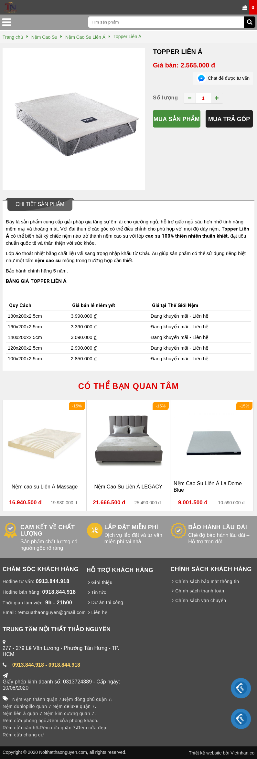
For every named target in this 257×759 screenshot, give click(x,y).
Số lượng (165, 97)
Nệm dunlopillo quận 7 (27, 706)
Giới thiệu (99, 582)
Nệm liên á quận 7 (22, 713)
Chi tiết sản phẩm (40, 204)
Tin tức (96, 592)
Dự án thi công (105, 602)
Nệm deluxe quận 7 (74, 706)
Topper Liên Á (177, 51)
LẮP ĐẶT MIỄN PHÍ (131, 527)
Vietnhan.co (242, 752)
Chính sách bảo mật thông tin (204, 581)
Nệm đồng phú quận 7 (87, 699)
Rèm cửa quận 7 (58, 727)
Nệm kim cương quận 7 (69, 713)
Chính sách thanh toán (197, 590)
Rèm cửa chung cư (23, 734)
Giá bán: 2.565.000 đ (184, 65)
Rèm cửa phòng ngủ (25, 720)
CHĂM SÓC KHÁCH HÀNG (41, 569)
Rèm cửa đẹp (91, 727)
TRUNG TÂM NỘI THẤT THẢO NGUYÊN (57, 629)
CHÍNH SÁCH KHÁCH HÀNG (211, 569)
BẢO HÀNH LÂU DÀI (217, 527)
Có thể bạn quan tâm (128, 386)
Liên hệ (97, 612)
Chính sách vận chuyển (198, 600)
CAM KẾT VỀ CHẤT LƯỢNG (47, 530)
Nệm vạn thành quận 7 (36, 699)
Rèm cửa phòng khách (72, 720)
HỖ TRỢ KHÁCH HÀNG (120, 570)
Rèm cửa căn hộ (20, 727)
